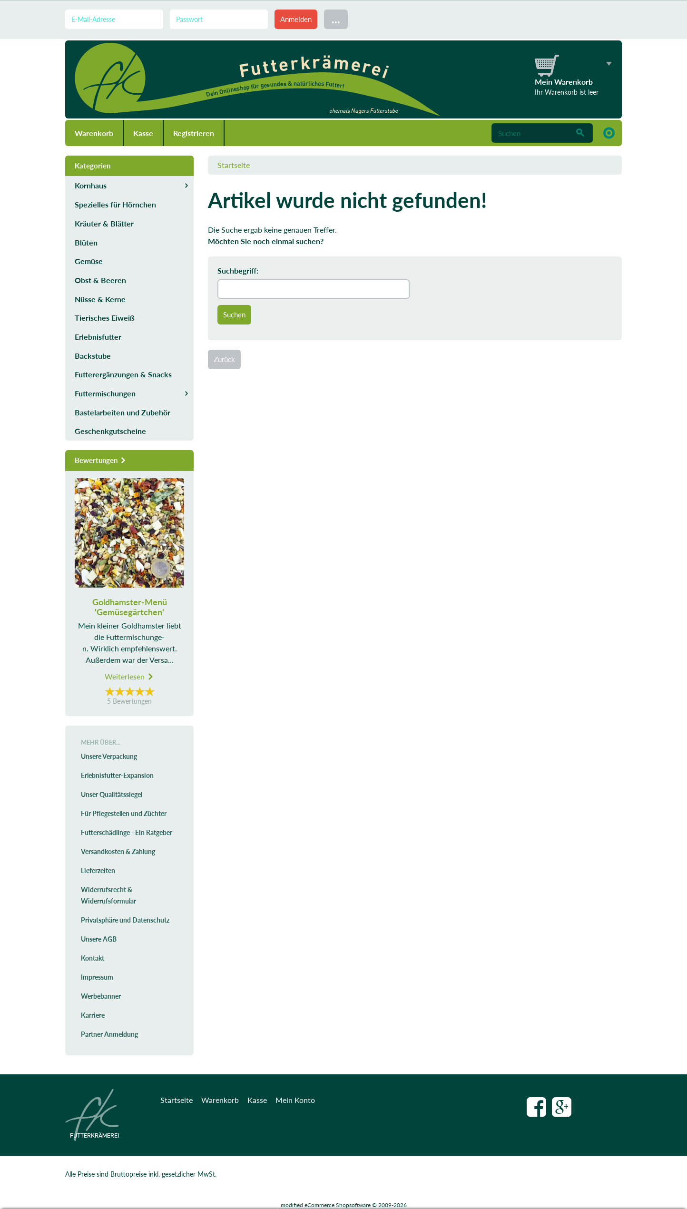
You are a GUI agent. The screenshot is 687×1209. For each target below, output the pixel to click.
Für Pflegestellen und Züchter (124, 813)
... (336, 19)
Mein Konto (295, 1099)
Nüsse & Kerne (100, 299)
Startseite (233, 164)
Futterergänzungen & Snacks (123, 374)
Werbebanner (101, 996)
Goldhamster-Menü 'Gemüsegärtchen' (129, 607)
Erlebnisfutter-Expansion (117, 775)
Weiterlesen (129, 676)
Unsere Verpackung (109, 756)
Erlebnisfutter (98, 336)
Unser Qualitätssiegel (111, 794)
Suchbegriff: (237, 270)
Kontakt (92, 958)
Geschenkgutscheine (110, 430)
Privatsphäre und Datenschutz (125, 920)
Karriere (93, 1015)
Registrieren (193, 133)
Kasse (143, 133)
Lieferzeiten (98, 870)
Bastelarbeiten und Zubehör (122, 412)
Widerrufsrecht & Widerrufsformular (108, 895)
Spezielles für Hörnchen (115, 204)
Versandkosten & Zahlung (118, 851)
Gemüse (89, 260)
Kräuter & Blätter (104, 223)
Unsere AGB (99, 939)
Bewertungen (101, 460)
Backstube (93, 355)
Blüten (86, 242)
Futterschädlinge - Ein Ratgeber (126, 832)
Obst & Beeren (100, 280)
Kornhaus (91, 185)
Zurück (224, 359)
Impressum (97, 977)
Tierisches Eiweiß (105, 317)
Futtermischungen (105, 393)
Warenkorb (94, 133)
